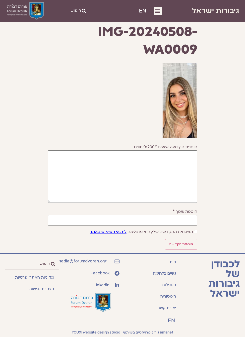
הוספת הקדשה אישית (165, 147)
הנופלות (169, 285)
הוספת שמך (185, 212)
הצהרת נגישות (41, 289)
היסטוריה (168, 296)
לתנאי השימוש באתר (108, 232)
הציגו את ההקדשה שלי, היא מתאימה (141, 232)
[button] (158, 11)
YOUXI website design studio (96, 333)
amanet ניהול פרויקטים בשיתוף (148, 333)
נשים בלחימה (164, 273)
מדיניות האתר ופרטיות (34, 277)
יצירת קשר (167, 308)
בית (173, 262)
